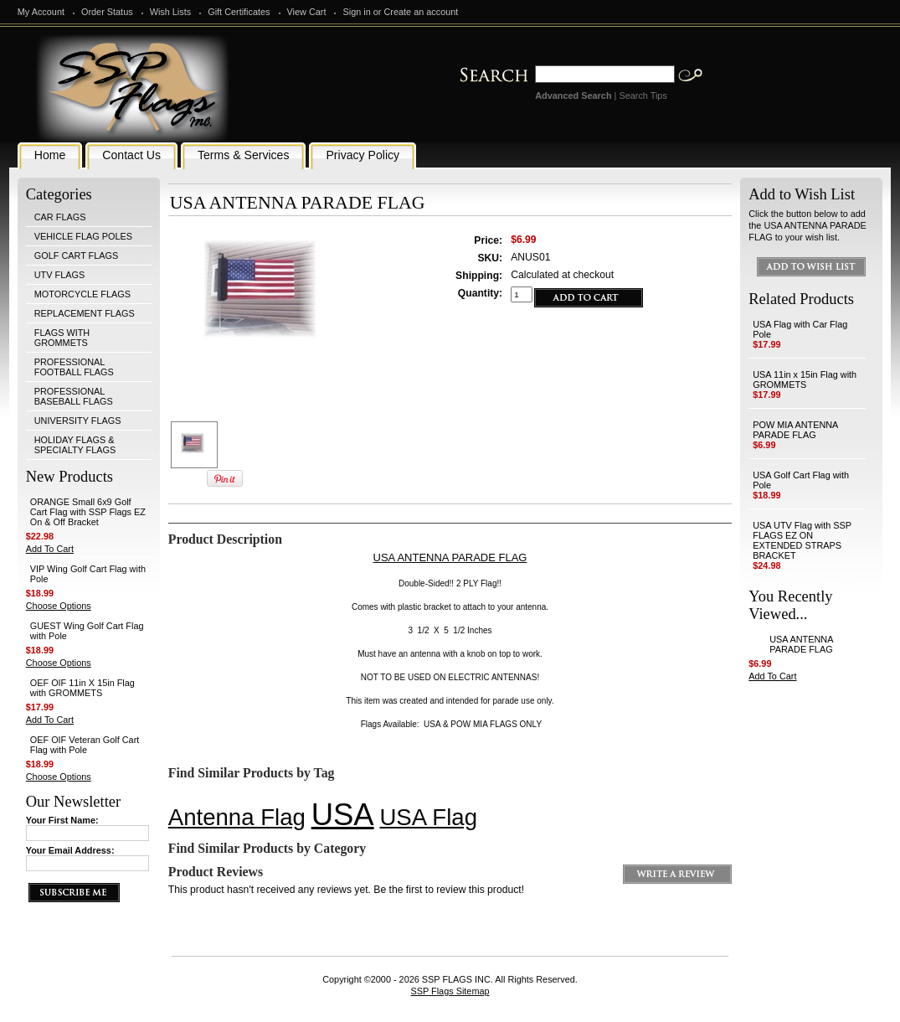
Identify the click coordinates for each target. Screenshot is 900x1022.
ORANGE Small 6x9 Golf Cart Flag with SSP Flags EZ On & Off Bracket (88, 512)
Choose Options (58, 606)
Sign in (356, 12)
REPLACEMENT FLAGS (84, 313)
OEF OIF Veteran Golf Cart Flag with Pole (85, 745)
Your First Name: (62, 820)
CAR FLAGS (60, 217)
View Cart (307, 12)
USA (342, 814)
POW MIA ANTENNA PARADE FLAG (795, 430)
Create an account (420, 12)
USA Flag (428, 817)
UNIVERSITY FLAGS (77, 421)
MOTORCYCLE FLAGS (82, 294)
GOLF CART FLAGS (76, 255)
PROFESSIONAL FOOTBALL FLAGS (74, 367)
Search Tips (642, 95)
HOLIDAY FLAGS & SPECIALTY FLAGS (75, 445)
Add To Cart (50, 549)
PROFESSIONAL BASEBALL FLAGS (73, 396)
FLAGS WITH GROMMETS (62, 338)
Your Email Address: (70, 850)
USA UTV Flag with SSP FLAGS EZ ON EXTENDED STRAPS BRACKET (802, 540)
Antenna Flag (237, 817)
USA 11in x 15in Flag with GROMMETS (804, 379)
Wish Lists (171, 12)
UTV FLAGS (59, 275)
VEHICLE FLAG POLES (83, 236)
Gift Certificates (239, 12)
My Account (41, 12)
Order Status (107, 12)
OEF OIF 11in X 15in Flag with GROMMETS (82, 688)
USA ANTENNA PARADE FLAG (801, 644)
